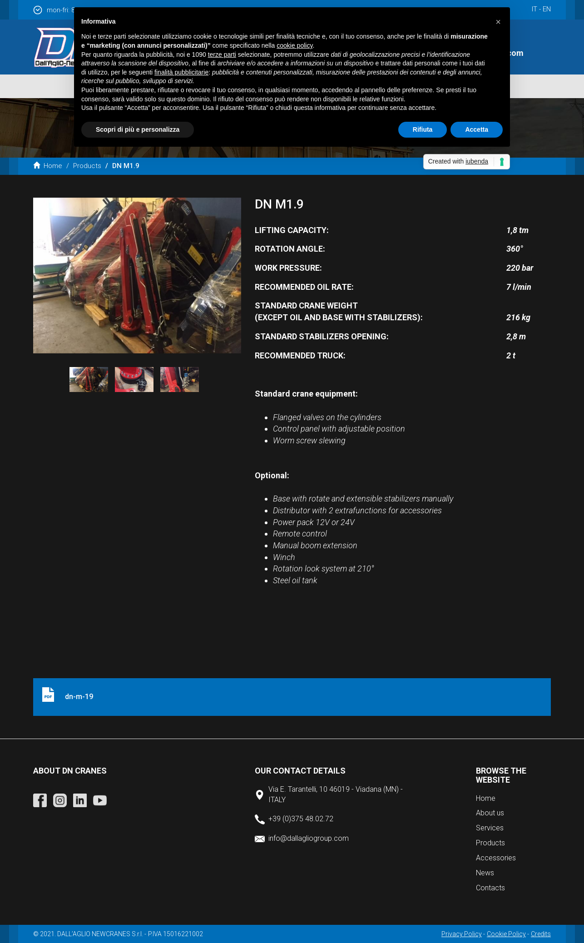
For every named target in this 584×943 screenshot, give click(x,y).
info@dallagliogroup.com (308, 838)
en (547, 9)
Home (47, 166)
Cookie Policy (506, 934)
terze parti (222, 54)
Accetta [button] (476, 129)
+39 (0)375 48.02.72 (300, 818)
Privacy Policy (461, 934)
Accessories (496, 858)
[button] (498, 22)
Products (87, 166)
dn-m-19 (79, 696)
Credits (541, 934)
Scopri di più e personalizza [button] (137, 129)
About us (490, 813)
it (534, 9)
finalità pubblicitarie (181, 72)
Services (490, 828)
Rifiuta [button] (423, 129)
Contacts (490, 887)
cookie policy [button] (294, 45)
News (485, 873)
